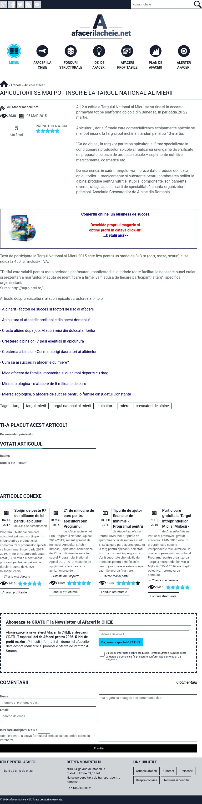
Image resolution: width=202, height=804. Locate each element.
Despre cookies (146, 780)
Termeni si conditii (176, 780)
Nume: (4, 696)
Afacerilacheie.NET (4, 83)
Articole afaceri (146, 771)
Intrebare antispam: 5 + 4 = (18, 730)
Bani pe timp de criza (18, 770)
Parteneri (187, 771)
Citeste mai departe (17, 576)
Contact (168, 771)
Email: (4, 710)
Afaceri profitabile (14, 592)
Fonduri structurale (65, 592)
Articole (16, 85)
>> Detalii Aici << (80, 788)
